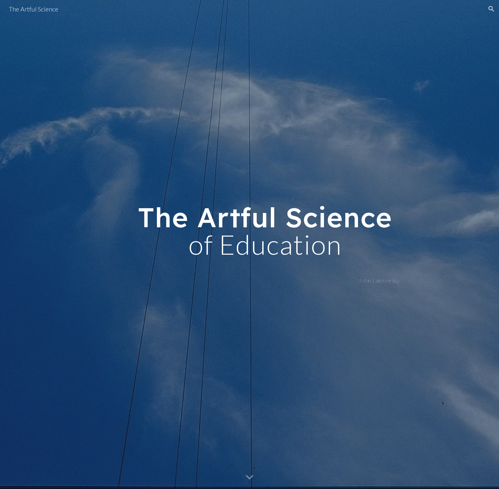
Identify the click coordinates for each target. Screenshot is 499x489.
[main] (265, 231)
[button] (491, 9)
